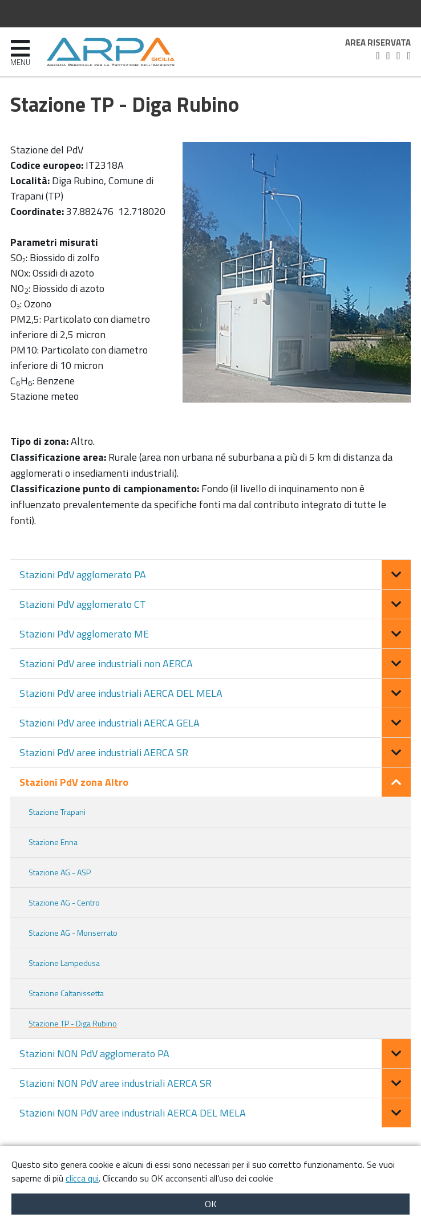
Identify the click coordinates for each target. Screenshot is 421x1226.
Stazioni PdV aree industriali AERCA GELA (109, 722)
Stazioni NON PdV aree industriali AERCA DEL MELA (132, 1113)
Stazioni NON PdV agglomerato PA (94, 1053)
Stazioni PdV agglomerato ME (84, 634)
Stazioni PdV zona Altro (73, 782)
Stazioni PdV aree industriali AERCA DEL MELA (120, 693)
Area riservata (378, 43)
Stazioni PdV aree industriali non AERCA (106, 663)
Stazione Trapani (57, 812)
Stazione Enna (53, 842)
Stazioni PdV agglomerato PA (82, 574)
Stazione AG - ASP (60, 872)
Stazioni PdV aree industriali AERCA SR (103, 752)
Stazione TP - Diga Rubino (73, 1023)
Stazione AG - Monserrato (73, 933)
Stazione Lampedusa (64, 963)
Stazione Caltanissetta (66, 993)
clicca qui (82, 1178)
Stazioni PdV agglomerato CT (82, 604)
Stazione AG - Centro (64, 902)
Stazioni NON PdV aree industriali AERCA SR (115, 1083)
